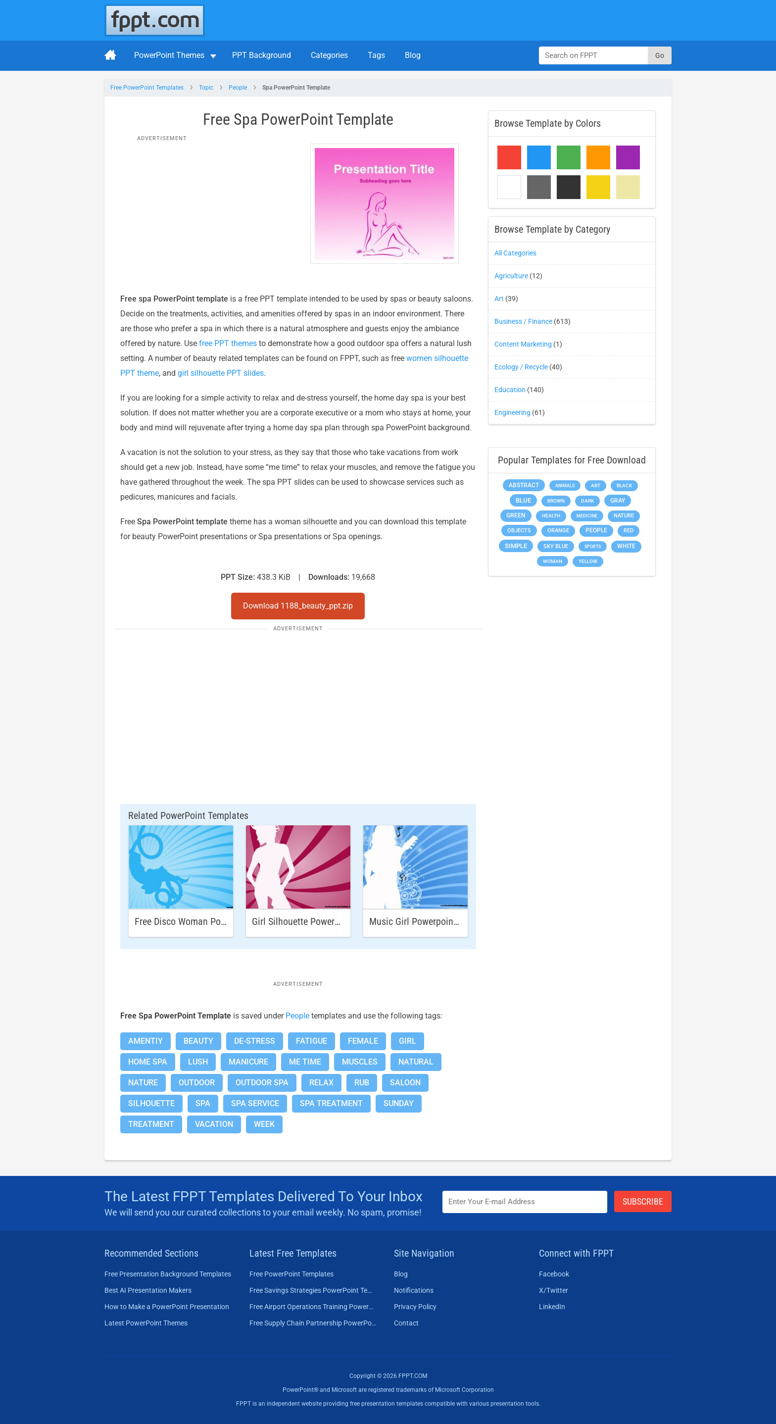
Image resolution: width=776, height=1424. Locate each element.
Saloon (405, 1082)
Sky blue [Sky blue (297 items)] (555, 546)
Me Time (305, 1062)
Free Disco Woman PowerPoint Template (214, 921)
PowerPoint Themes (169, 55)
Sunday (399, 1103)
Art (499, 299)
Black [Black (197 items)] (624, 485)
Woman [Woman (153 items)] (552, 561)
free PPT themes (228, 343)
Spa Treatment (331, 1103)
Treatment (151, 1124)
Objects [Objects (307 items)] (519, 530)
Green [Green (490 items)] (516, 515)
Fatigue (311, 1041)
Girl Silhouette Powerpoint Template (322, 921)
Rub (361, 1082)
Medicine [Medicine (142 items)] (587, 515)
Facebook (554, 1274)
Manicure (248, 1062)
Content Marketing (523, 344)
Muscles (360, 1062)
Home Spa (147, 1062)
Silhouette (151, 1103)
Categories (329, 55)
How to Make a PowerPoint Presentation (166, 1307)
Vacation (214, 1124)
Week (264, 1124)
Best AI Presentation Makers (148, 1290)
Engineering (512, 412)
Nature (143, 1082)
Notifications (414, 1290)
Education (510, 390)
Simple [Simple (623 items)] (516, 546)
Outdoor (197, 1082)
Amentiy (145, 1041)
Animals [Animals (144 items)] (565, 485)
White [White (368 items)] (626, 546)
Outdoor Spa (262, 1082)
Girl (407, 1041)
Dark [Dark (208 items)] (587, 501)
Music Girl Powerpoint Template (432, 921)
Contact (406, 1323)
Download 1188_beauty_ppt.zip (298, 605)
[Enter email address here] (525, 1202)
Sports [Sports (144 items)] (592, 546)
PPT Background (261, 55)
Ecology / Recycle (521, 367)
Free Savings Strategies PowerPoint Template (313, 1290)
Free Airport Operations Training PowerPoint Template (313, 1307)
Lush (198, 1062)
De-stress (254, 1041)
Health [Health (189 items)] (551, 515)
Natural (416, 1062)
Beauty (198, 1041)
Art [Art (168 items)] (595, 485)
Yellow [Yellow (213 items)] (588, 561)
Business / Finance (523, 321)
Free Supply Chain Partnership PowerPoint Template (313, 1323)
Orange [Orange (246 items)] (558, 530)
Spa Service (255, 1103)
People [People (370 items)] (596, 530)
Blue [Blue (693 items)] (523, 500)
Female (363, 1041)
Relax (321, 1082)
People (238, 87)
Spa (202, 1103)
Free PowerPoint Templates (147, 87)
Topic (206, 87)
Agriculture (511, 276)
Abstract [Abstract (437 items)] (524, 485)
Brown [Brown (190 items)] (556, 501)
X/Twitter (553, 1290)
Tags (376, 55)
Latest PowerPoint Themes (146, 1323)
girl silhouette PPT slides (221, 373)
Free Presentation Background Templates (167, 1274)
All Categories (515, 253)
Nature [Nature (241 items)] (624, 515)
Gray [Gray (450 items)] (617, 500)
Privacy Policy (415, 1307)
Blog (413, 55)
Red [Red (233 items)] (628, 530)
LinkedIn (552, 1307)
